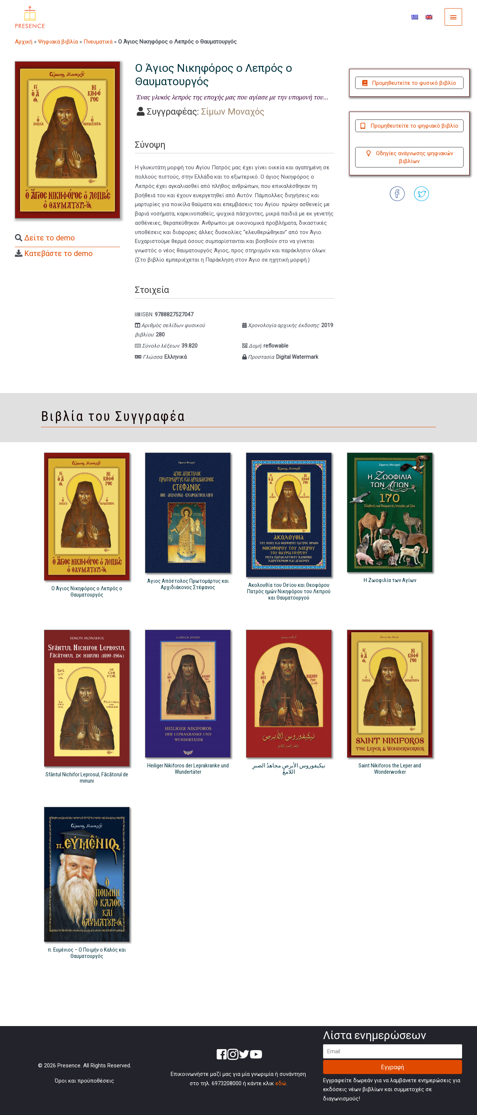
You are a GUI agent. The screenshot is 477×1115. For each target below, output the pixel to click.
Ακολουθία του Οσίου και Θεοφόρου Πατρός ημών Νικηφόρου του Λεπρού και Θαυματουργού (289, 591)
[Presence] (30, 17)
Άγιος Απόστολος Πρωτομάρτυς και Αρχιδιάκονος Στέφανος (188, 584)
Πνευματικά (98, 41)
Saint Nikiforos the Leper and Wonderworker (389, 768)
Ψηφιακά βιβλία (58, 41)
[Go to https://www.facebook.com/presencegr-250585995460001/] (221, 1055)
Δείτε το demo (49, 237)
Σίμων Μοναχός (232, 111)
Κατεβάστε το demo (58, 253)
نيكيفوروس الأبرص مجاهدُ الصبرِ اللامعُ (288, 768)
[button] (409, 83)
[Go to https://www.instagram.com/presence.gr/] (232, 1055)
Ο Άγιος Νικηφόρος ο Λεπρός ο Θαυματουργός (86, 591)
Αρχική (23, 41)
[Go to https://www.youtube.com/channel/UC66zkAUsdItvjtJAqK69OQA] (255, 1055)
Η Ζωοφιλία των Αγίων (390, 580)
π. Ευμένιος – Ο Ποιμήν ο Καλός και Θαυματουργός (87, 952)
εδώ (280, 1083)
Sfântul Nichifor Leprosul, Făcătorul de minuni (86, 777)
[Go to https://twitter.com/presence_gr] (244, 1055)
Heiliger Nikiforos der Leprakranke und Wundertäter (188, 768)
